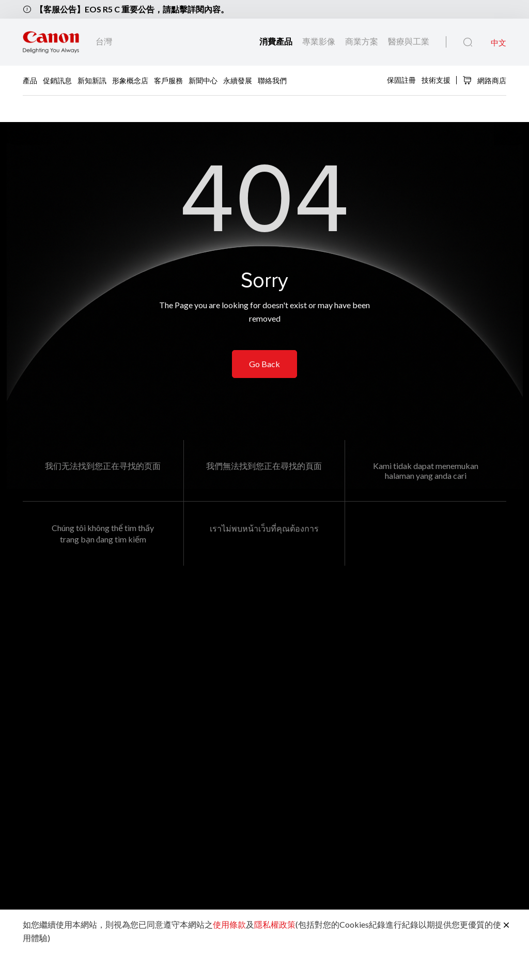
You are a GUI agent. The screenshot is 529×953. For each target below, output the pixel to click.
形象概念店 (130, 80)
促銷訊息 (57, 80)
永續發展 (237, 80)
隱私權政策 (274, 924)
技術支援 (436, 79)
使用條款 (229, 924)
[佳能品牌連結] (51, 42)
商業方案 (362, 41)
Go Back (264, 364)
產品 (30, 80)
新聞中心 (203, 80)
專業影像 (319, 41)
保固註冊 (401, 79)
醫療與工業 (408, 41)
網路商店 (484, 80)
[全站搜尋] (468, 42)
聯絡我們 (272, 80)
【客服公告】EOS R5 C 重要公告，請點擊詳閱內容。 (132, 9)
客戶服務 (168, 80)
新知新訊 (91, 80)
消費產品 (276, 41)
